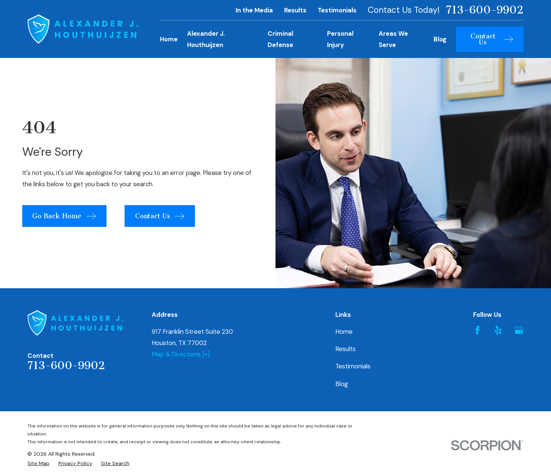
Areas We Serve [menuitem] (393, 39)
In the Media (254, 10)
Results (295, 10)
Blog (341, 384)
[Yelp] (498, 330)
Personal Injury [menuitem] (340, 39)
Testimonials (337, 10)
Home (344, 331)
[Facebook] (477, 330)
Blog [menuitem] (440, 39)
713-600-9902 (485, 10)
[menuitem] (38, 463)
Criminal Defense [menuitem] (280, 39)
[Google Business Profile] (518, 330)
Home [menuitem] (169, 39)
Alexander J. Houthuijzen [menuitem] (206, 39)
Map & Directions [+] (181, 354)
